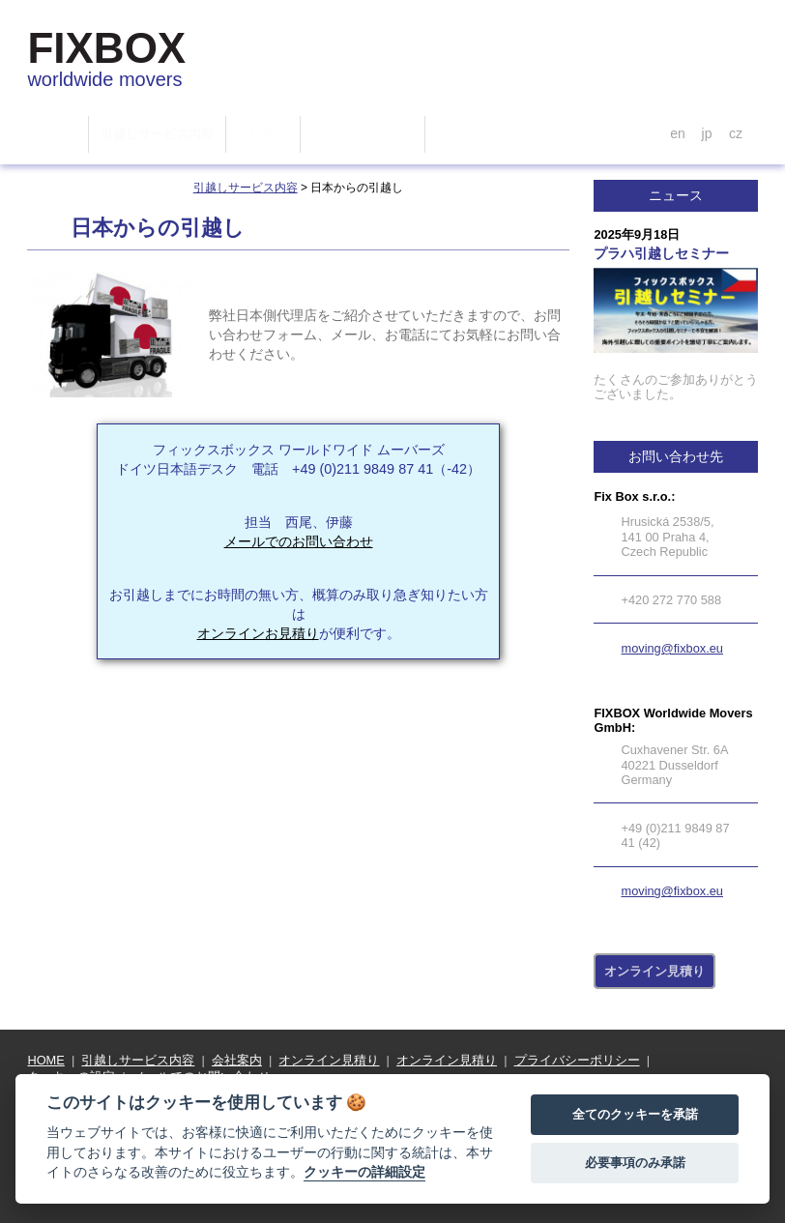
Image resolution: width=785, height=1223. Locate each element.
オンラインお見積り (258, 633)
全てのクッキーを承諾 (635, 1114)
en (677, 133)
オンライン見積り (654, 971)
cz (735, 133)
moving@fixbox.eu (671, 648)
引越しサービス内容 (245, 187)
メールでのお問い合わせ (298, 541)
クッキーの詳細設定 (364, 1171)
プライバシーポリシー (577, 1060)
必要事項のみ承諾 (635, 1162)
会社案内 (237, 1060)
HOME (45, 1060)
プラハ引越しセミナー (661, 253)
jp (706, 133)
